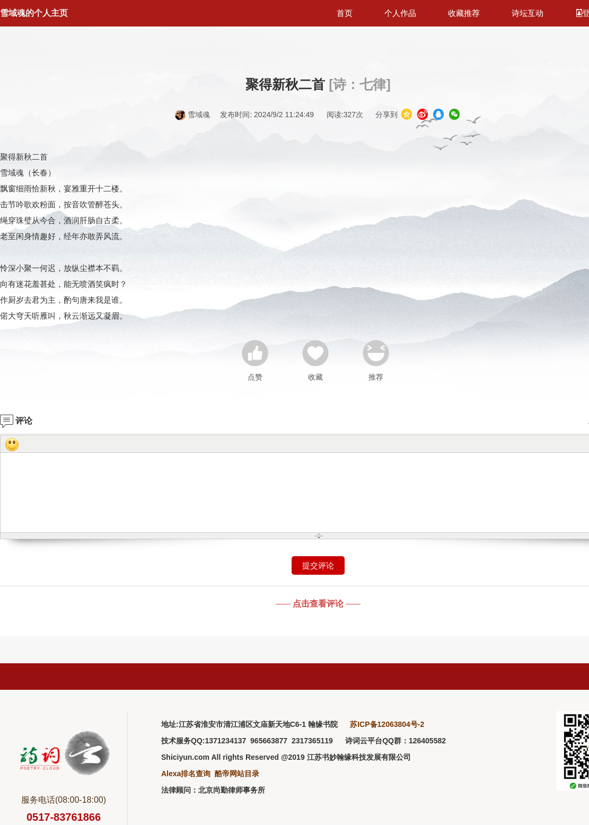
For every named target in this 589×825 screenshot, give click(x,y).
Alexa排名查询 (185, 773)
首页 (345, 12)
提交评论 (318, 565)
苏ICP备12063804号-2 (387, 724)
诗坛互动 (527, 12)
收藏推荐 (464, 12)
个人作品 (400, 12)
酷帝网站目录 (237, 773)
